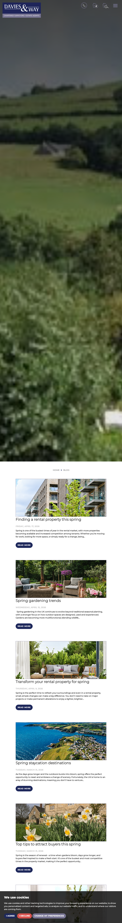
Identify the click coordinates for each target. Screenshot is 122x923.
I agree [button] (10, 916)
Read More (24, 545)
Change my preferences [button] (49, 916)
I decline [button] (24, 916)
